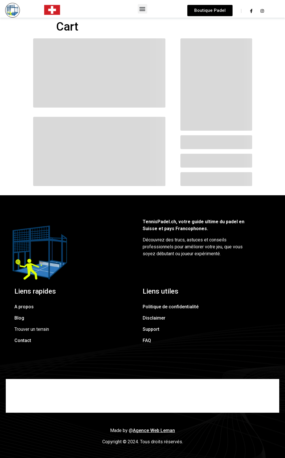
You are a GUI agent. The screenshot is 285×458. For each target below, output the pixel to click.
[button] (142, 9)
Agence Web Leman (154, 430)
